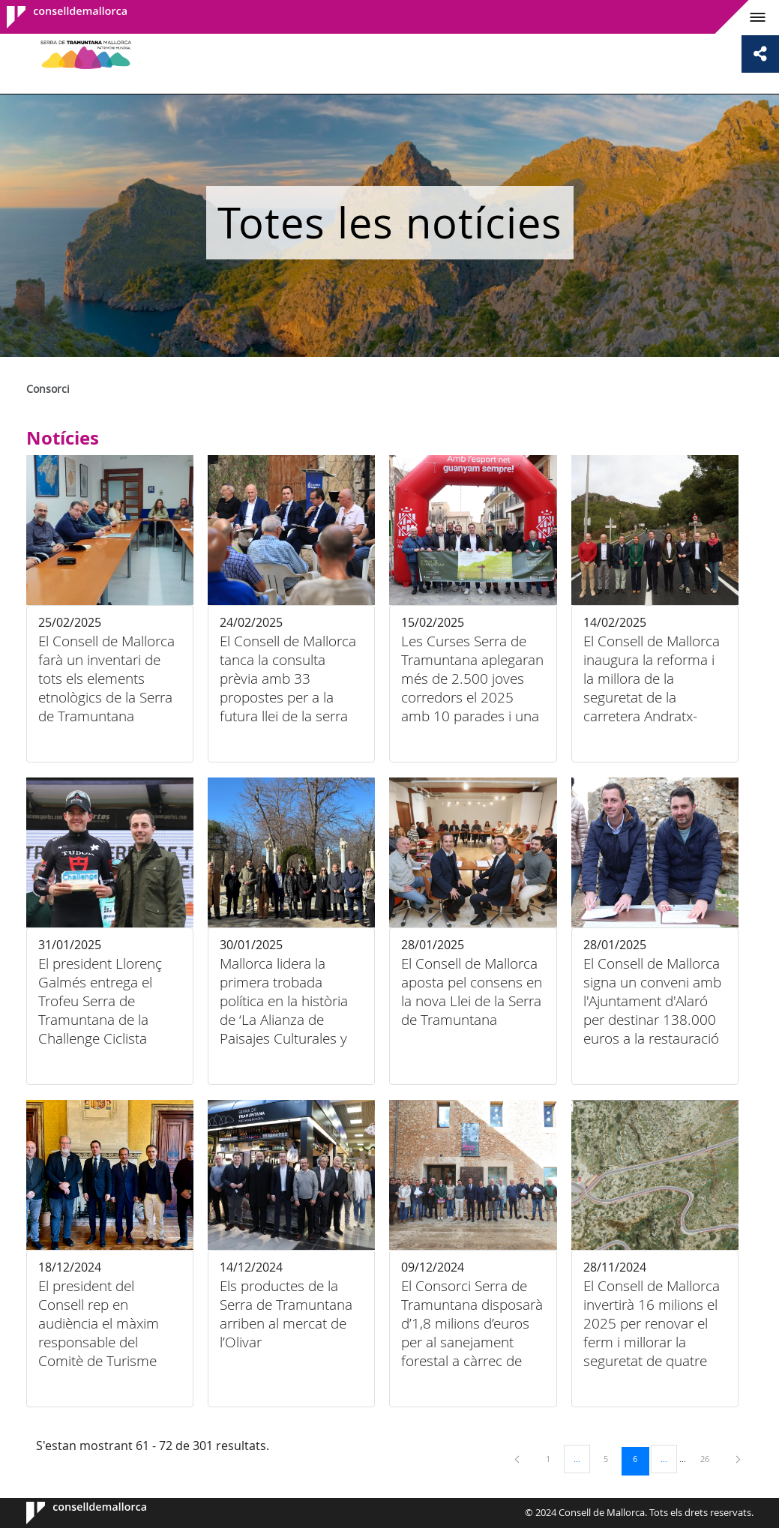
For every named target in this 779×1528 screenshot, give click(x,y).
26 (710, 1458)
